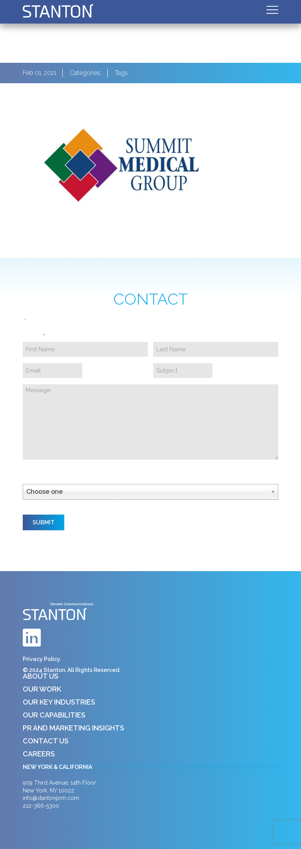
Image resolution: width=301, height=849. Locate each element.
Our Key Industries (59, 702)
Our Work (42, 689)
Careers (39, 754)
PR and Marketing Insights (73, 728)
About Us (40, 676)
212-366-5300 (41, 806)
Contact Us (46, 741)
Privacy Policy (41, 659)
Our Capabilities (54, 715)
